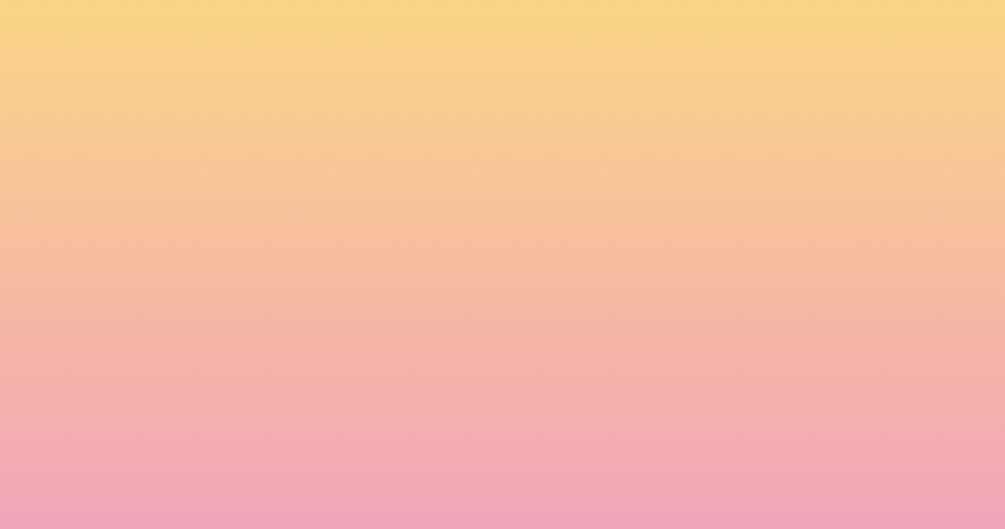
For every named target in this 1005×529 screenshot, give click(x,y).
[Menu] (892, 26)
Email (524, 347)
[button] (800, 25)
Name (246, 347)
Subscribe (266, 465)
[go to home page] (189, 85)
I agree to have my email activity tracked (341, 429)
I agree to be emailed (297, 410)
